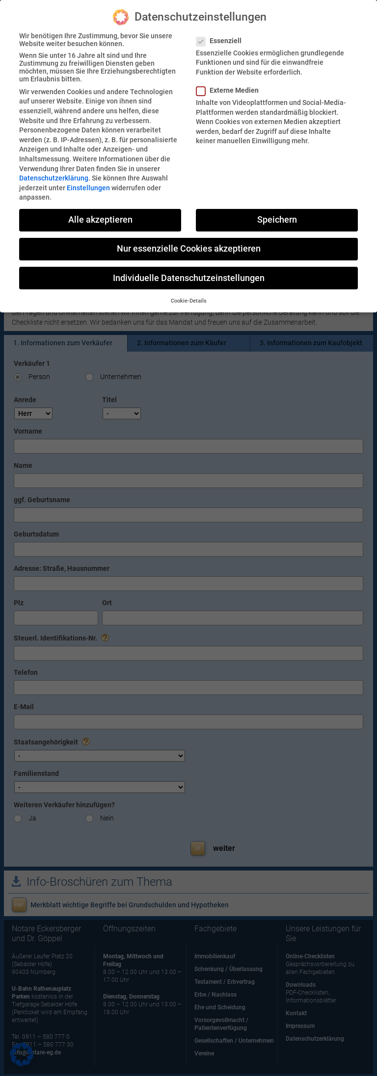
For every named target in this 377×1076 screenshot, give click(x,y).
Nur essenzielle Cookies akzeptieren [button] (189, 249)
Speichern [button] (277, 220)
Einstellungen (88, 188)
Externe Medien (231, 90)
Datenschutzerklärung (53, 178)
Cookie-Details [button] (189, 301)
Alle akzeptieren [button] (100, 220)
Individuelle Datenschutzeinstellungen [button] (189, 278)
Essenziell (223, 41)
